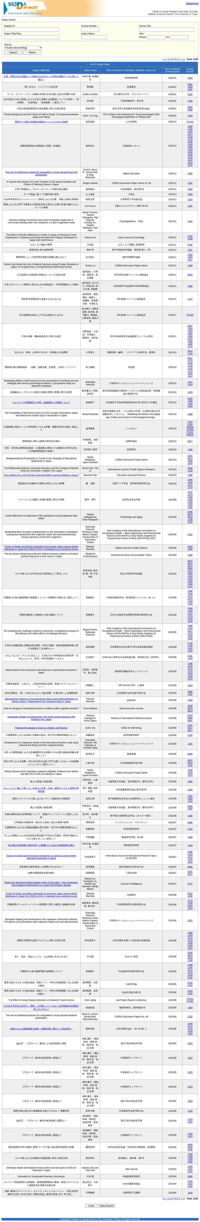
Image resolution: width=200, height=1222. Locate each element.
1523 (190, 162)
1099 (190, 574)
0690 (190, 754)
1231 (190, 250)
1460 (190, 406)
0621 (190, 358)
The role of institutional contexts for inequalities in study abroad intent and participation (41, 173)
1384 (190, 584)
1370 (190, 346)
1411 (190, 260)
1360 (190, 398)
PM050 (190, 427)
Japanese (192, 3)
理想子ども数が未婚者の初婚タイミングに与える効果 (41, 121)
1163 (190, 576)
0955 (190, 568)
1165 (190, 131)
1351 (190, 1169)
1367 (190, 89)
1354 (190, 257)
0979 (190, 715)
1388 (190, 286)
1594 (190, 463)
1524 (190, 165)
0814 (190, 351)
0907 (190, 326)
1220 (190, 368)
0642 (190, 546)
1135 (190, 643)
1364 (190, 87)
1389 (190, 401)
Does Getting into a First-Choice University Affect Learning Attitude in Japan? (41, 475)
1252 (190, 183)
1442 (190, 586)
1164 (190, 129)
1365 (190, 333)
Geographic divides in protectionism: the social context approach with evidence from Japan (41, 718)
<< (164, 59)
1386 (190, 816)
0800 (190, 867)
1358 (190, 798)
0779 (190, 360)
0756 (190, 245)
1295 (190, 581)
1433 (190, 700)
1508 (190, 238)
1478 (190, 392)
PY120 (190, 315)
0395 (190, 512)
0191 (190, 456)
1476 (190, 522)
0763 (190, 422)
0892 (190, 84)
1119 (190, 353)
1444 (190, 801)
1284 (190, 796)
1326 (190, 373)
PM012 (190, 435)
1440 (190, 157)
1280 (190, 142)
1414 (190, 384)
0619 (190, 274)
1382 (190, 555)
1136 (190, 646)
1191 (190, 648)
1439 (190, 155)
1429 (190, 149)
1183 (190, 658)
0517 (190, 728)
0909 (190, 691)
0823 (190, 517)
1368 (190, 341)
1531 (190, 534)
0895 (190, 822)
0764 (190, 236)
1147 (190, 299)
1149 (190, 366)
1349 (190, 144)
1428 (190, 403)
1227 (190, 134)
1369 (190, 344)
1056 (190, 549)
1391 (190, 744)
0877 (190, 441)
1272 (190, 371)
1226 (190, 94)
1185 (190, 519)
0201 (190, 760)
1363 (190, 78)
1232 (190, 173)
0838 (190, 468)
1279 (190, 139)
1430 (190, 152)
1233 (190, 735)
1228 (190, 137)
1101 (190, 656)
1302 (190, 694)
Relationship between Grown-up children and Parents (41, 728)
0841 (190, 563)
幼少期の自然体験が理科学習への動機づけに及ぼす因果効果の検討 (41, 845)
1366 (190, 336)
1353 (190, 254)
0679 (190, 514)
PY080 (190, 1001)
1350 (190, 147)
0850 (190, 107)
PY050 (190, 430)
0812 (190, 561)
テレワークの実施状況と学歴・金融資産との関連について (41, 402)
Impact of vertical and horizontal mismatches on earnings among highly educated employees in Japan (41, 857)
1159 (190, 470)
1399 (190, 101)
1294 (190, 790)
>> (184, 59)
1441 (190, 160)
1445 (190, 206)
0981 (190, 720)
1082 (190, 363)
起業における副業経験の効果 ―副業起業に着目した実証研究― (41, 1028)
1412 (190, 376)
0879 (190, 566)
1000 (190, 781)
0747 (190, 884)
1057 (190, 571)
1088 (190, 126)
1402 (190, 221)
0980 (190, 718)
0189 (190, 110)
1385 (190, 449)
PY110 (190, 121)
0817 (190, 458)
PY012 (190, 432)
